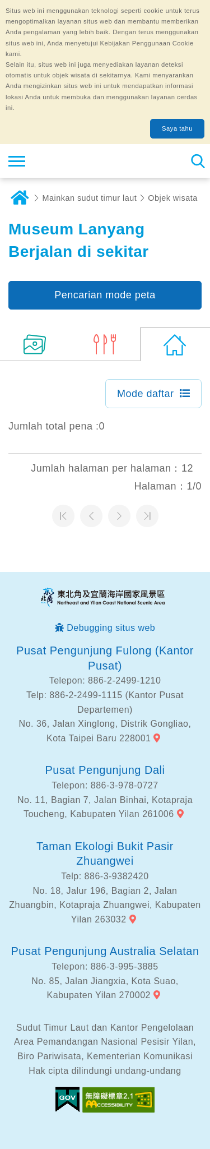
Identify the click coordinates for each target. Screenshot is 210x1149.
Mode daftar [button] (145, 393)
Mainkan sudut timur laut (90, 197)
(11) (35, 344)
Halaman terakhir (147, 516)
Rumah (19, 198)
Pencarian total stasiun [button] (197, 161)
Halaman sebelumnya (91, 516)
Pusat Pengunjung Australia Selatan (105, 951)
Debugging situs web (111, 628)
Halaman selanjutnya (119, 516)
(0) (175, 344)
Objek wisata (172, 197)
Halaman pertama (63, 516)
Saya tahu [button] (177, 128)
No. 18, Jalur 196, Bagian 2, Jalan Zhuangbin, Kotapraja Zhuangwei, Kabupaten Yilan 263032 (105, 905)
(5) (105, 344)
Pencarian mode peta (105, 295)
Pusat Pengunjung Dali (105, 770)
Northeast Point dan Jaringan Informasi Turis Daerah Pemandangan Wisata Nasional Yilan (76, 161)
